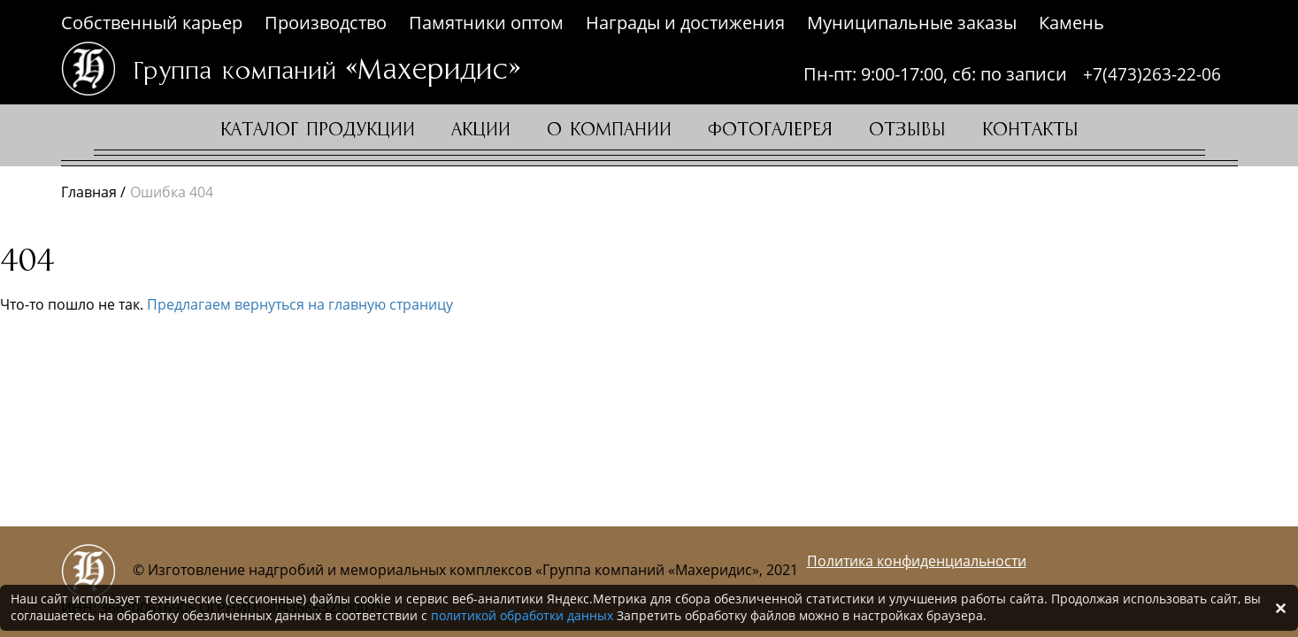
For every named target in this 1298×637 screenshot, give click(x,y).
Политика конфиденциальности (916, 561)
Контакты (1030, 130)
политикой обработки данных (522, 615)
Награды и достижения (685, 23)
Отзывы (907, 130)
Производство (326, 23)
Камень (1071, 23)
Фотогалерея (770, 130)
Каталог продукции (317, 130)
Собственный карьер (151, 23)
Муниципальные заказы (912, 23)
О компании (609, 130)
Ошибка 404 (171, 192)
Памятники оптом (486, 23)
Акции (481, 130)
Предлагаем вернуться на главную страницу (300, 304)
